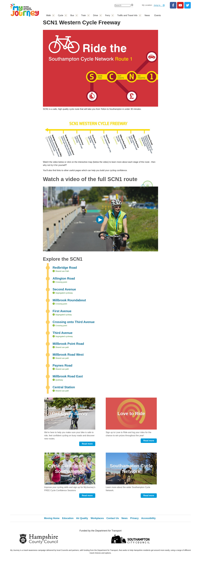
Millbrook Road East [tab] (68, 376)
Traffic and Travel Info (127, 15)
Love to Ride (131, 413)
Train (83, 15)
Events (157, 15)
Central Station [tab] (64, 387)
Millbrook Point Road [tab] (68, 343)
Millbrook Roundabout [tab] (69, 300)
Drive (95, 15)
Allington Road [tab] (64, 278)
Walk (48, 15)
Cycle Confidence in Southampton (70, 468)
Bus (72, 15)
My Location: (147, 5)
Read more (87, 444)
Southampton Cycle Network (131, 468)
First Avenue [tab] (62, 311)
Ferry (107, 15)
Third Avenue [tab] (62, 333)
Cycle (60, 15)
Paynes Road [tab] (62, 365)
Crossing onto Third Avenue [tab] (74, 322)
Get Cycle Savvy (70, 413)
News (147, 15)
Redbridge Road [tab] (65, 267)
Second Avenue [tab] (64, 289)
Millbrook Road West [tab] (68, 354)
